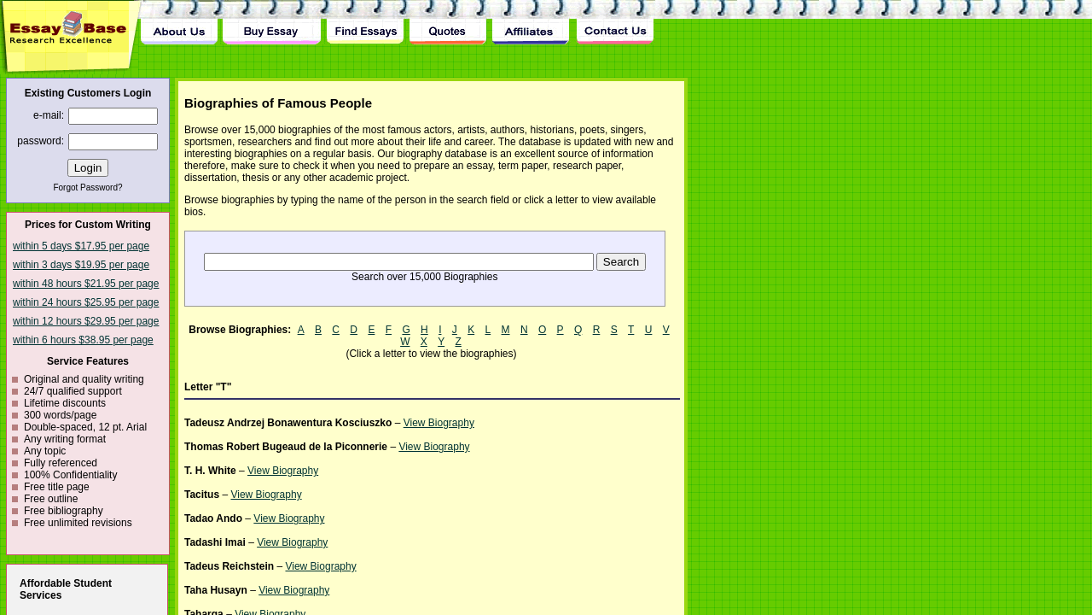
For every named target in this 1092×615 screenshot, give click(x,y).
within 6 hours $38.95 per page (83, 340)
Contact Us (614, 22)
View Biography (439, 423)
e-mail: (48, 115)
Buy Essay (271, 22)
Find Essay (364, 22)
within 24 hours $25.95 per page (86, 302)
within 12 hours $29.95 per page (86, 321)
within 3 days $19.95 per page (81, 265)
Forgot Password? (87, 187)
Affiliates (531, 22)
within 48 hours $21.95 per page (86, 284)
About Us (179, 22)
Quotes (448, 22)
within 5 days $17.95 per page (81, 246)
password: (40, 141)
